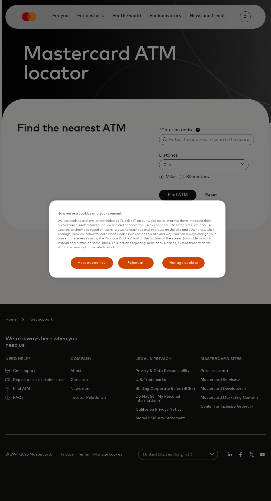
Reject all (135, 263)
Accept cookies (91, 263)
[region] (137, 239)
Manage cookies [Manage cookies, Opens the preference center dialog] (183, 263)
